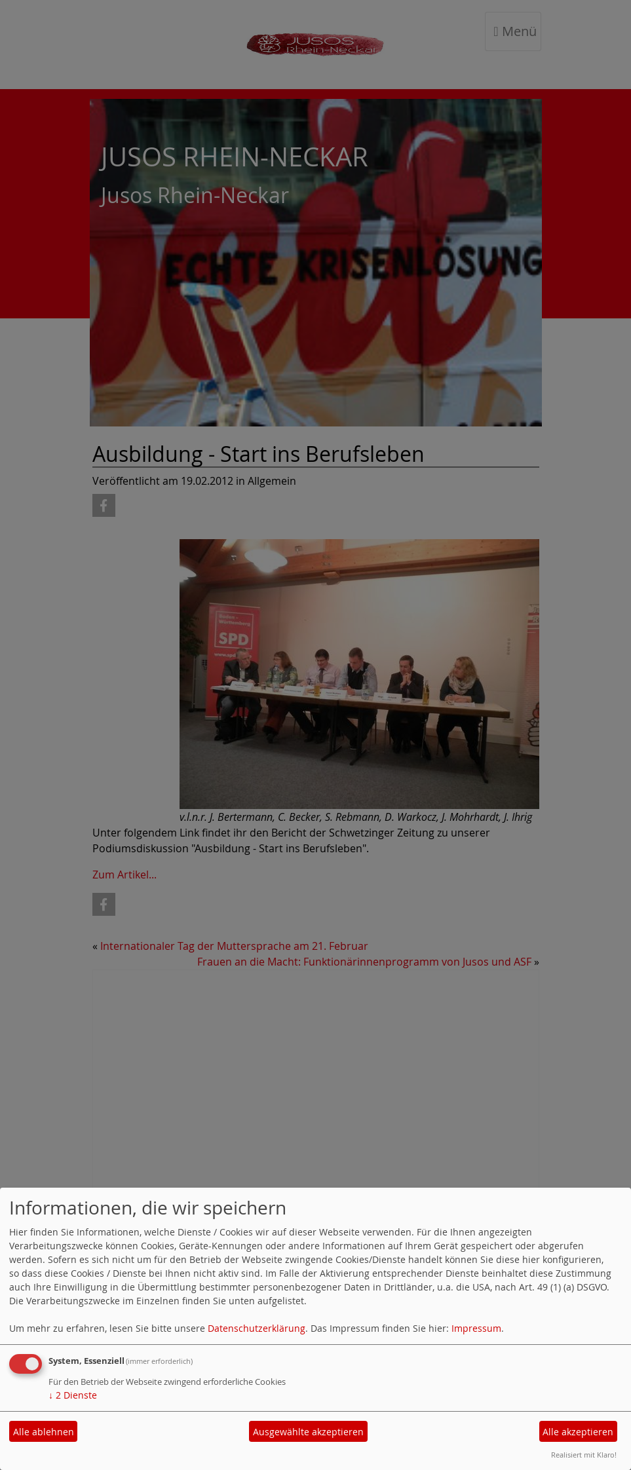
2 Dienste (72, 1395)
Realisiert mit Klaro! (584, 1455)
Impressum (476, 1328)
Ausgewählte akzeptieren (308, 1431)
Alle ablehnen (43, 1431)
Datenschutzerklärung (256, 1328)
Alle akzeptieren (578, 1431)
